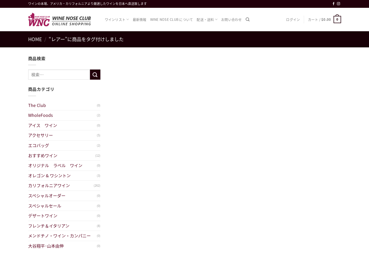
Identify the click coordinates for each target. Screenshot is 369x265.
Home (35, 39)
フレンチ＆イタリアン (48, 226)
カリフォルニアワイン (49, 185)
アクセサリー (40, 135)
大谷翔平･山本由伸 (46, 246)
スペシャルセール (44, 206)
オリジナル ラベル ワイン (57, 165)
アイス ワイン (42, 125)
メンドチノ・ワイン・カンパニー (59, 235)
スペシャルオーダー (46, 195)
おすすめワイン (42, 155)
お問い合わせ (231, 19)
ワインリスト (117, 19)
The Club (37, 105)
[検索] (248, 19)
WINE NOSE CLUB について (171, 19)
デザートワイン (42, 215)
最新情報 (140, 19)
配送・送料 (207, 19)
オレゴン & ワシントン (49, 175)
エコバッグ (38, 145)
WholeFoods (40, 115)
